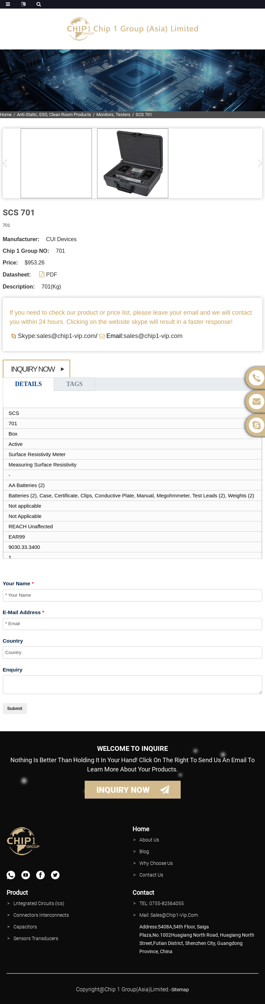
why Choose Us (156, 863)
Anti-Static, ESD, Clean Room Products (54, 114)
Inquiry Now (33, 369)
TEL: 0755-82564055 (161, 903)
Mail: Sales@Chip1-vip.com (168, 915)
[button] (258, 163)
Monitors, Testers (113, 114)
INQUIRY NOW (123, 790)
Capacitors (25, 926)
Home (6, 114)
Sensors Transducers (35, 938)
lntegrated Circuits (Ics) (38, 903)
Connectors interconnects (41, 915)
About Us (149, 840)
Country (13, 641)
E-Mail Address (22, 612)
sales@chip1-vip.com (153, 335)
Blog (144, 851)
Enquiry (12, 670)
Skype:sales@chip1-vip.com (57, 335)
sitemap (180, 989)
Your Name (16, 583)
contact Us (151, 875)
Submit (14, 708)
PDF (51, 275)
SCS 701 (144, 114)
